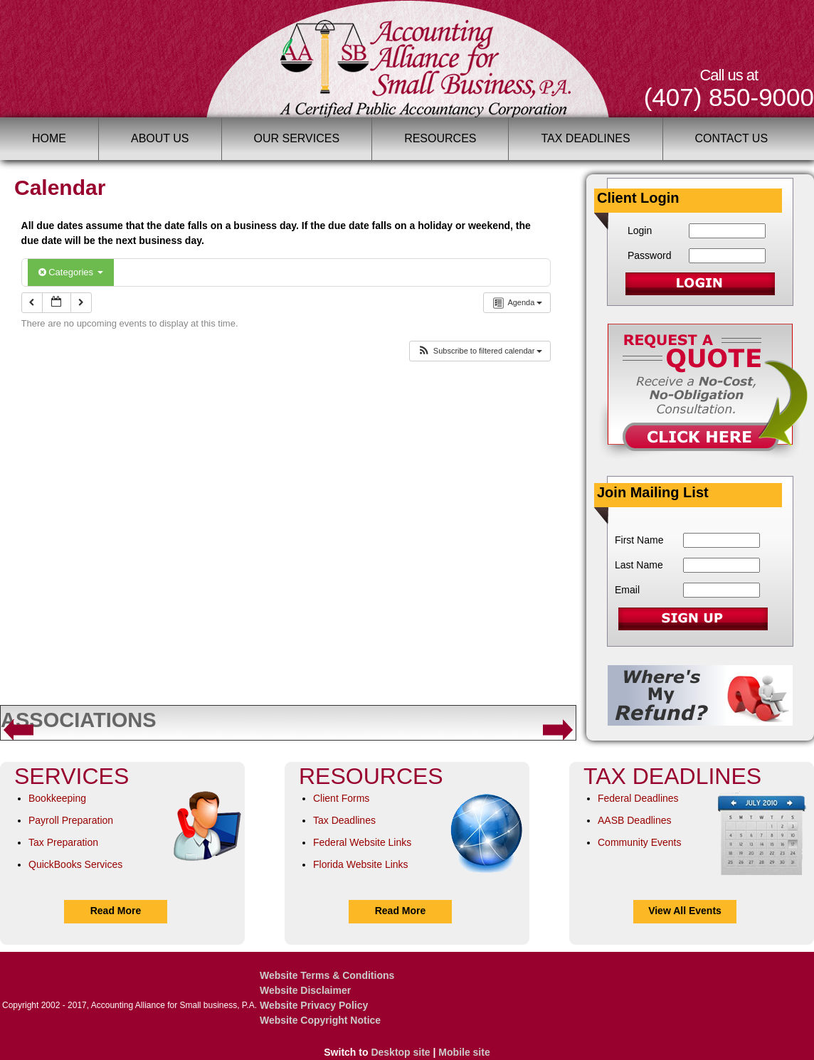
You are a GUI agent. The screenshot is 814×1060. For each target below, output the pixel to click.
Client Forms (341, 798)
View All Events (685, 910)
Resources (440, 138)
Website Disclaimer (305, 990)
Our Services (297, 138)
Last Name (639, 565)
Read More (116, 910)
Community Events (639, 842)
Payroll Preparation (70, 820)
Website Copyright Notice (320, 1020)
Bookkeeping (57, 798)
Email (627, 589)
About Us (160, 138)
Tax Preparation (63, 842)
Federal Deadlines (638, 798)
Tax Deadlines (585, 138)
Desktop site (400, 1052)
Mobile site (464, 1052)
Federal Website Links (362, 842)
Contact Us (731, 138)
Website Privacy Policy (314, 1005)
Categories (70, 272)
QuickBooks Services (75, 864)
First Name (639, 540)
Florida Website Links (360, 864)
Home (49, 138)
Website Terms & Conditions (327, 975)
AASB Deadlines (635, 820)
